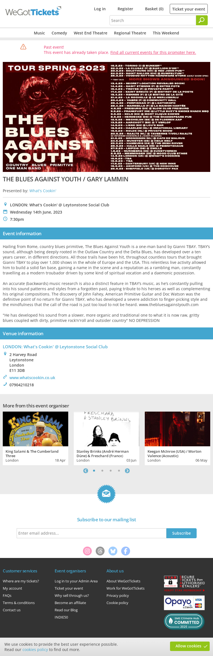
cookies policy (35, 649)
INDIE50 (61, 617)
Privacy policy (117, 595)
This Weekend (166, 33)
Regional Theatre (130, 33)
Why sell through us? (72, 595)
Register (125, 8)
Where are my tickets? (21, 581)
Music (39, 33)
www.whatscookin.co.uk (32, 377)
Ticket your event (188, 9)
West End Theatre (90, 33)
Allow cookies (188, 646)
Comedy (59, 33)
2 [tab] (102, 471)
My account (12, 588)
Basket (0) (154, 8)
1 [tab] (94, 471)
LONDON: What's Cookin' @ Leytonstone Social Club (55, 346)
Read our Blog (66, 609)
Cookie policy (117, 602)
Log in (100, 8)
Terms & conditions (19, 602)
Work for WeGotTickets (125, 588)
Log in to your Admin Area (76, 581)
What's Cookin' (42, 190)
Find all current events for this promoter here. (153, 52)
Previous (85, 471)
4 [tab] (119, 471)
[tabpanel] (35, 437)
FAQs (7, 595)
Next (127, 471)
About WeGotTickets (123, 581)
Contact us (12, 609)
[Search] (202, 20)
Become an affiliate (70, 602)
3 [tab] (110, 471)
